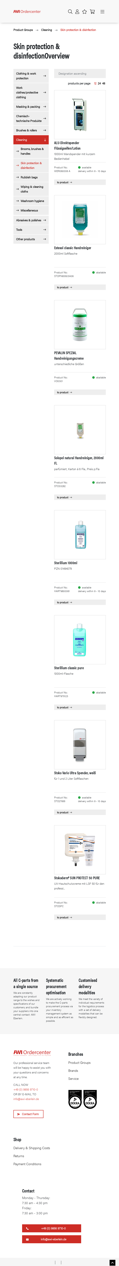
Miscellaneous (29, 210)
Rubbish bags (29, 177)
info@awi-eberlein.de (26, 1099)
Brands (73, 1070)
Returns (18, 1156)
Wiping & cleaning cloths (32, 189)
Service (73, 1078)
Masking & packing (28, 106)
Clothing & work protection (26, 75)
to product (64, 182)
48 (103, 83)
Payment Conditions (27, 1164)
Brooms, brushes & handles (32, 151)
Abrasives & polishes (28, 220)
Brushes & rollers (26, 130)
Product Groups (23, 30)
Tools (19, 230)
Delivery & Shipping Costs (31, 1148)
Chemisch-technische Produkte (28, 118)
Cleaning (46, 30)
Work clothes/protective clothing (27, 92)
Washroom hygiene (32, 201)
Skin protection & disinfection (78, 30)
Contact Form (30, 1114)
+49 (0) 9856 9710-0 (25, 1089)
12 (95, 83)
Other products (25, 239)
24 (99, 83)
